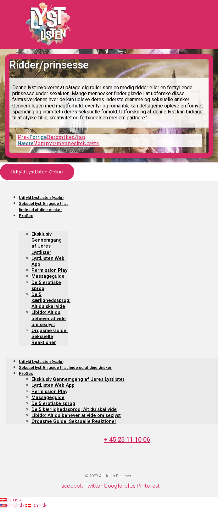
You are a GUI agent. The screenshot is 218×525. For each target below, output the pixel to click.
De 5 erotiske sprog (53, 403)
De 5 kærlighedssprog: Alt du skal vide (50, 300)
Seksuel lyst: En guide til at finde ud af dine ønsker (65, 367)
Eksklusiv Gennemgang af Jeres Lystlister (46, 243)
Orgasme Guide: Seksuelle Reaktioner (49, 336)
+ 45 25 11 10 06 (127, 439)
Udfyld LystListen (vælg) (41, 197)
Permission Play (49, 270)
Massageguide (47, 276)
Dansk (10, 500)
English (12, 506)
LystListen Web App (53, 385)
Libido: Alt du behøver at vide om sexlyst (48, 318)
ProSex (26, 215)
